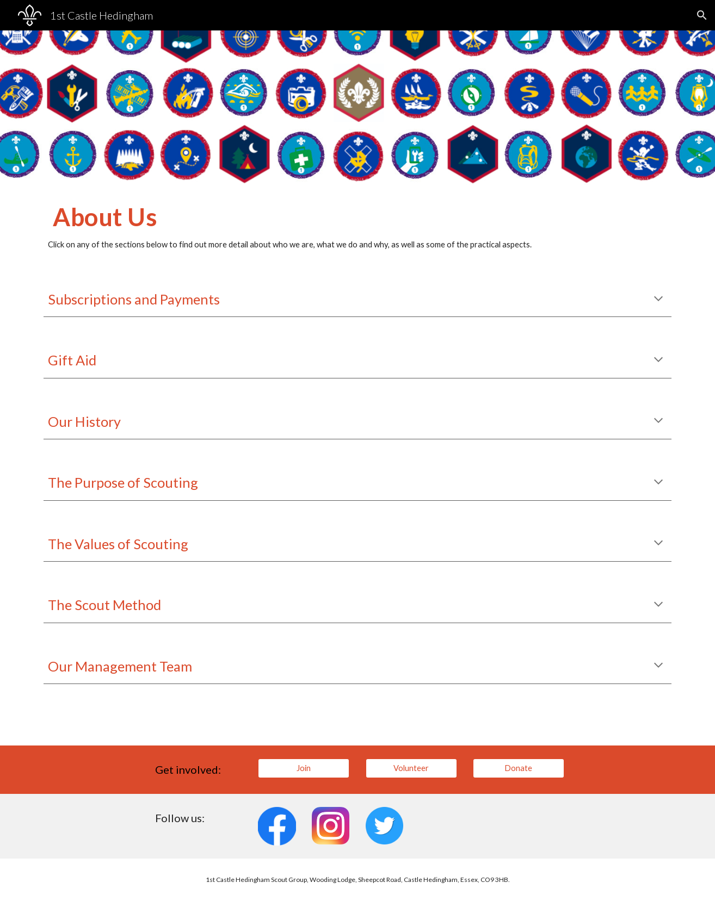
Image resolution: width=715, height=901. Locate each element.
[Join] (303, 767)
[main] (357, 227)
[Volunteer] (411, 767)
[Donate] (518, 767)
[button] (702, 15)
